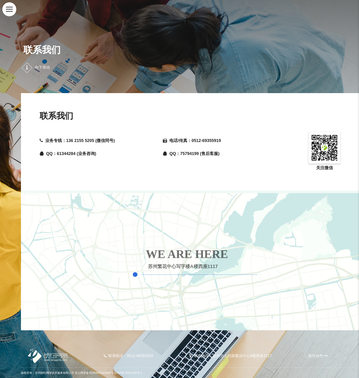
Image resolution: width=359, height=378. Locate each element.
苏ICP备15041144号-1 (128, 373)
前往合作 (318, 356)
